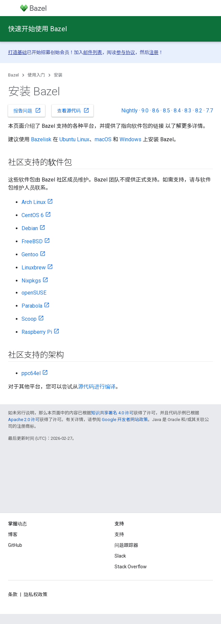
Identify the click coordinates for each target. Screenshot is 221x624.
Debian (29, 228)
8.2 (198, 110)
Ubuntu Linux (74, 139)
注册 (154, 52)
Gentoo (29, 254)
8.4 (177, 110)
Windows (130, 139)
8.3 (187, 110)
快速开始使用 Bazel (37, 29)
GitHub (15, 545)
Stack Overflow (131, 566)
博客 (12, 534)
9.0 (144, 110)
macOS (103, 139)
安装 (58, 74)
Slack (120, 556)
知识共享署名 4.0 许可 (112, 412)
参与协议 (125, 52)
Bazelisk (41, 139)
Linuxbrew (33, 267)
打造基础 (17, 52)
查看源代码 (73, 110)
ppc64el (31, 373)
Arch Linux (33, 202)
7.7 (209, 110)
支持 (119, 534)
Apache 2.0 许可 (24, 419)
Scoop (29, 319)
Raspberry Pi (36, 332)
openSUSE (33, 293)
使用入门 (36, 74)
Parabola (31, 306)
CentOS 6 (32, 215)
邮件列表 (92, 52)
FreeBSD (32, 241)
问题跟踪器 (126, 545)
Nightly (129, 110)
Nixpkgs (31, 280)
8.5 (166, 110)
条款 (12, 594)
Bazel (13, 74)
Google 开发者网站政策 (125, 419)
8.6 (155, 110)
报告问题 (27, 110)
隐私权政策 (35, 594)
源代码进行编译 (97, 386)
